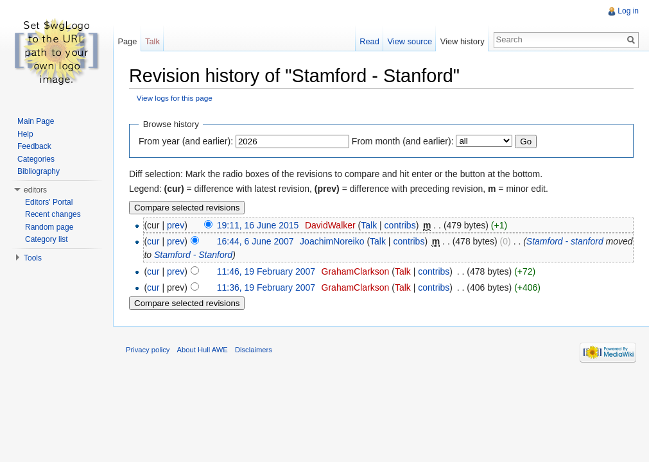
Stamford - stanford (564, 241)
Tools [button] (33, 257)
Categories (36, 159)
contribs (400, 225)
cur (153, 241)
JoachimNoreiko (332, 241)
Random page (49, 227)
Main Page (35, 121)
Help (25, 134)
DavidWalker (330, 225)
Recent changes (53, 214)
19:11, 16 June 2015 (258, 225)
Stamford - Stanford (193, 255)
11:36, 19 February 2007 (266, 287)
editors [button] (35, 189)
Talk (369, 225)
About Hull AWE (202, 350)
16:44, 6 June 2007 (255, 241)
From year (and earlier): (186, 141)
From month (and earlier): (403, 141)
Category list (46, 239)
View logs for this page (174, 98)
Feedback (34, 146)
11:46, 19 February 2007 (266, 271)
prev (175, 225)
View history (462, 41)
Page (127, 41)
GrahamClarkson (356, 271)
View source (410, 41)
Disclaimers (253, 350)
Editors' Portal (49, 202)
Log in (628, 10)
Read (369, 41)
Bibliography (38, 171)
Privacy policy (147, 350)
